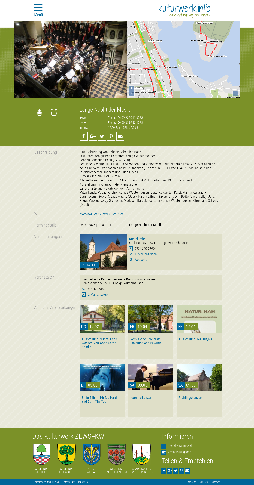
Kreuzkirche (137, 239)
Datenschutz (69, 482)
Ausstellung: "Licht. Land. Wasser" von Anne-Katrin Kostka (100, 343)
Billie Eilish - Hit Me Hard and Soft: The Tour (99, 399)
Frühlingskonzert (190, 398)
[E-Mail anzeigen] (146, 254)
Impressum (83, 482)
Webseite (140, 260)
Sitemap (216, 482)
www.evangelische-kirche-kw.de (101, 213)
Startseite (191, 482)
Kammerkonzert (141, 398)
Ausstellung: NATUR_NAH (197, 339)
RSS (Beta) (204, 482)
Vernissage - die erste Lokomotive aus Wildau (146, 341)
